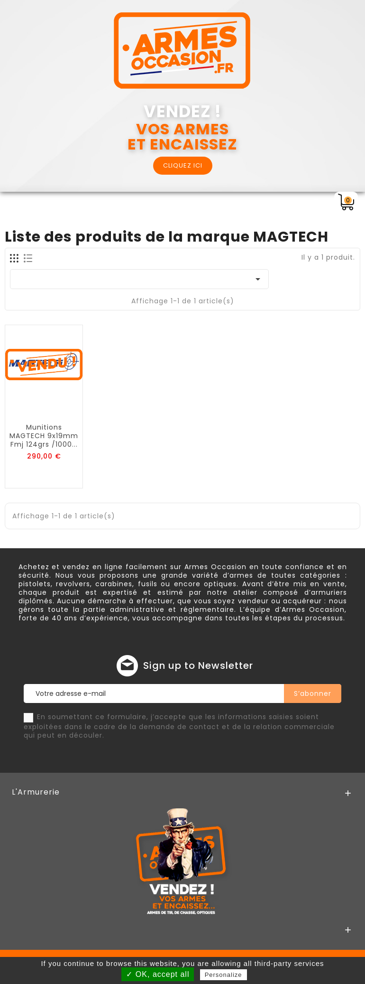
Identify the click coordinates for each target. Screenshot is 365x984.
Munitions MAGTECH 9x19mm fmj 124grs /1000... (43, 436)
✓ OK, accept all (157, 974)
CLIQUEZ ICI (182, 165)
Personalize (223, 974)
